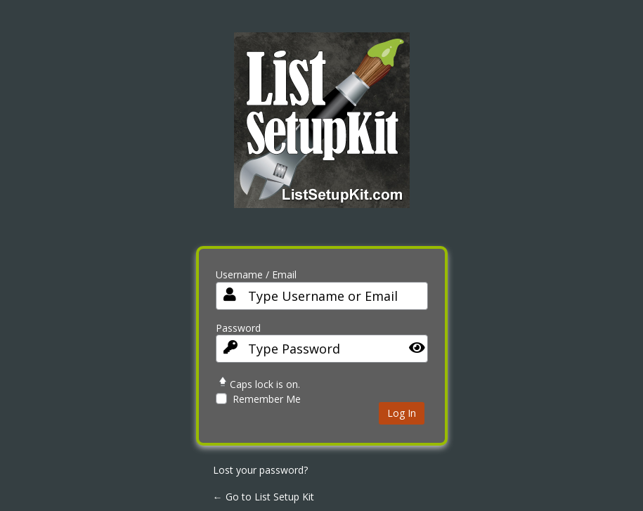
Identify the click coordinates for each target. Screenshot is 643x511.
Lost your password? (260, 470)
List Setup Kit (322, 130)
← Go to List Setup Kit (263, 496)
